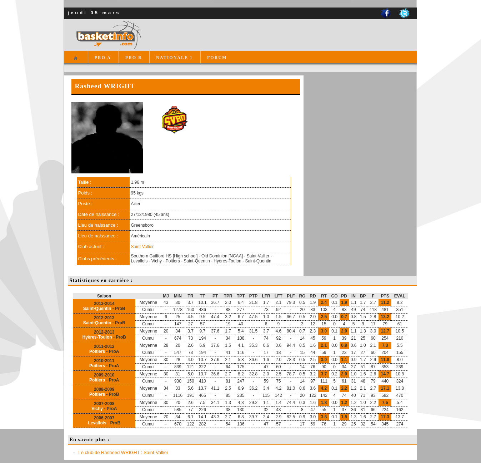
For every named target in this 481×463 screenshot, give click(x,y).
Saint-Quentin (97, 308)
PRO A (103, 57)
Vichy (97, 408)
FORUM (217, 57)
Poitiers (97, 351)
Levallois (97, 422)
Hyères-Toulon (97, 337)
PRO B (133, 57)
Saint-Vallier (142, 246)
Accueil (75, 61)
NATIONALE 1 (174, 57)
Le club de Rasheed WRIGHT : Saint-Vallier (124, 452)
